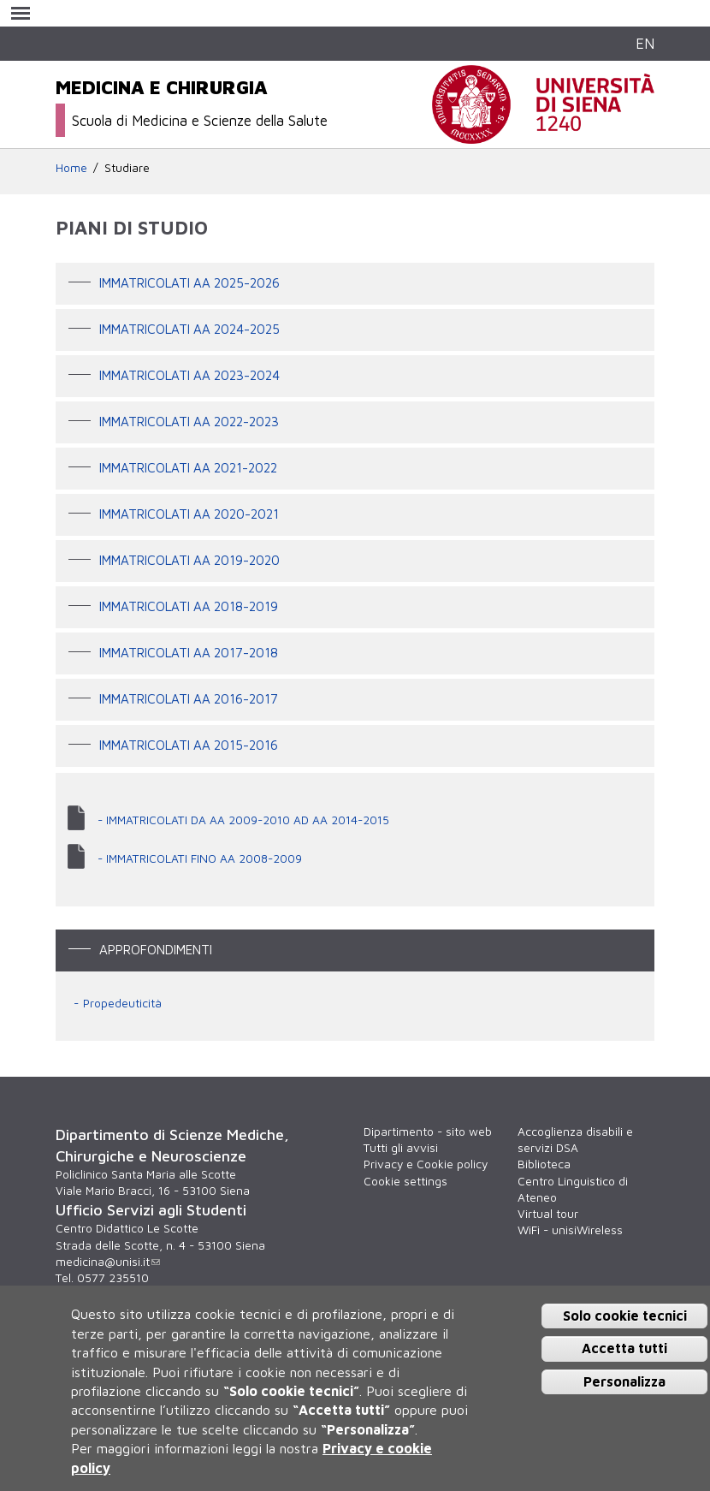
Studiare (127, 168)
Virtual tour (548, 1214)
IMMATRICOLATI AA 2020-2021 (189, 513)
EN (645, 43)
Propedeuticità (122, 1003)
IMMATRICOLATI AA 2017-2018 (188, 652)
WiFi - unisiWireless (570, 1230)
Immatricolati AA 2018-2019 (188, 606)
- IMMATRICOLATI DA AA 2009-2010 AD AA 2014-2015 (243, 820)
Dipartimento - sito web (428, 1131)
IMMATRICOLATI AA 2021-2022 (188, 467)
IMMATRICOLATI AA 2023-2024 (189, 375)
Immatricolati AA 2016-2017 (188, 698)
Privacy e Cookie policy (426, 1164)
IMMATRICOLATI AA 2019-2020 (189, 559)
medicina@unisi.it (108, 1261)
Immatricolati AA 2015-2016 (188, 744)
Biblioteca (544, 1164)
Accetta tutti (624, 1348)
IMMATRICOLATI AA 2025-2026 (189, 282)
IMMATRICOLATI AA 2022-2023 (189, 421)
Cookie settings (405, 1181)
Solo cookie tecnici (625, 1315)
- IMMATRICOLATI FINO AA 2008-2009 (200, 858)
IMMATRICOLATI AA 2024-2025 (189, 328)
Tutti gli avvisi (401, 1148)
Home (71, 168)
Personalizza (624, 1381)
